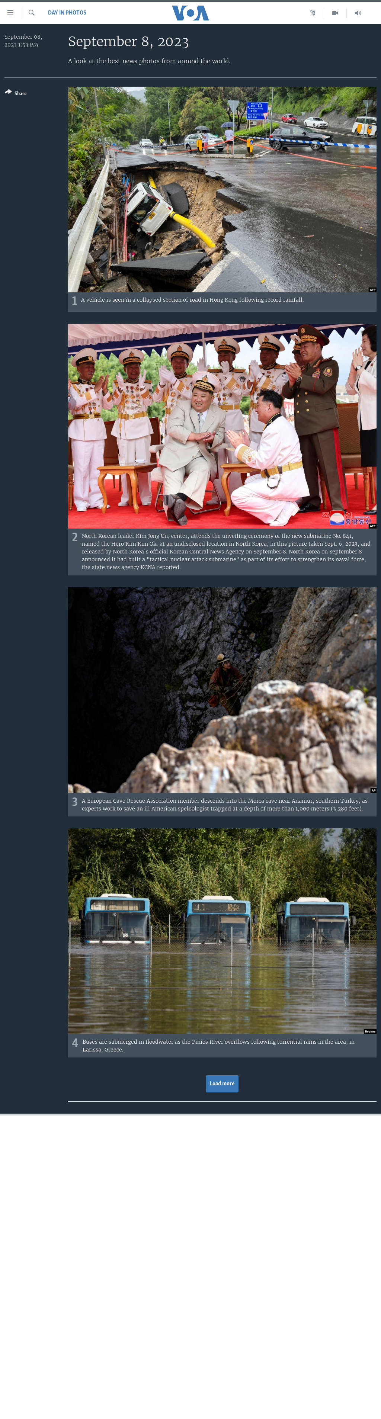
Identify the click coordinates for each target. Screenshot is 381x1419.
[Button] (16, 94)
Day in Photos (67, 13)
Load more (222, 1084)
